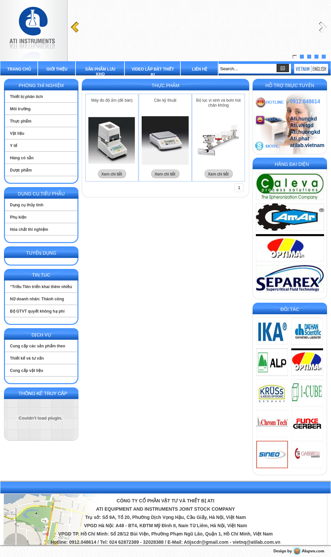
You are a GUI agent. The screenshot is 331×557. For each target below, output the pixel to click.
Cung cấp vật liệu (26, 370)
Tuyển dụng (41, 253)
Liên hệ (199, 69)
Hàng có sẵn (22, 158)
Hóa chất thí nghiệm (29, 229)
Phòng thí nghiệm (41, 85)
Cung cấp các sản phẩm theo (37, 346)
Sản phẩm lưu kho (100, 71)
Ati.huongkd (305, 132)
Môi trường (20, 109)
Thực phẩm (20, 121)
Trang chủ (19, 69)
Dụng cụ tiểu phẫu (41, 193)
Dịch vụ (41, 334)
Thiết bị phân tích (26, 96)
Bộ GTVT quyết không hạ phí (37, 311)
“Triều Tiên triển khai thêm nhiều (41, 286)
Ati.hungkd (303, 119)
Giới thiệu (56, 69)
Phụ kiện (18, 217)
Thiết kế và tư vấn (27, 358)
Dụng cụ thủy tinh (26, 205)
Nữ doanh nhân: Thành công (37, 299)
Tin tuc (41, 275)
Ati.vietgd (301, 125)
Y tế (13, 145)
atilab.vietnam (307, 145)
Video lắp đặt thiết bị (152, 72)
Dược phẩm (21, 170)
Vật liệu (17, 133)
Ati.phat (299, 138)
